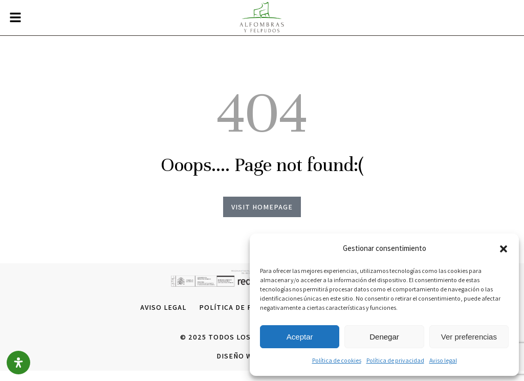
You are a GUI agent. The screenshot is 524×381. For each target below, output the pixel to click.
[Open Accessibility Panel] (18, 362)
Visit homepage (262, 206)
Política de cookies (336, 360)
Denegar (384, 336)
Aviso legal (443, 360)
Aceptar (300, 336)
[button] (503, 249)
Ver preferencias (469, 336)
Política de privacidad (395, 360)
